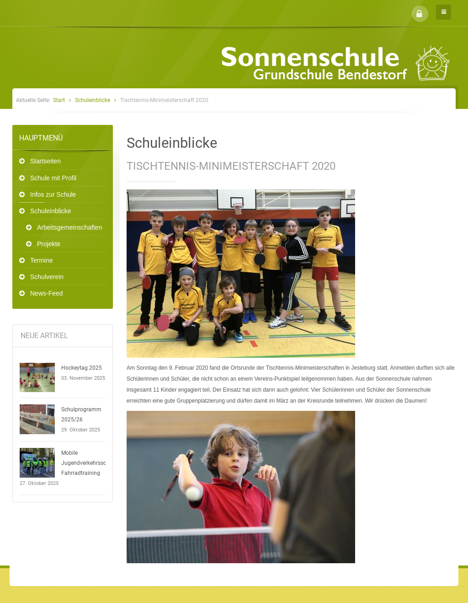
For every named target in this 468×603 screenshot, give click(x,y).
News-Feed (46, 293)
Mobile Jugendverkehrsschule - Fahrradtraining (90, 463)
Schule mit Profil (53, 178)
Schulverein (47, 276)
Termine (41, 260)
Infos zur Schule (53, 194)
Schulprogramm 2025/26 (81, 414)
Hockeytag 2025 (81, 368)
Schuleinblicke (92, 100)
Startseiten (45, 161)
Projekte (48, 244)
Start (59, 100)
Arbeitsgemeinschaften (69, 227)
